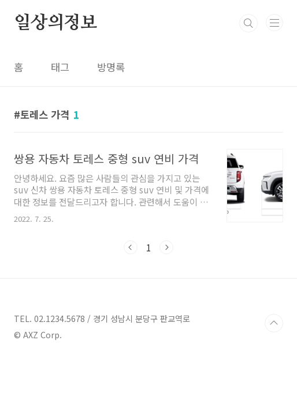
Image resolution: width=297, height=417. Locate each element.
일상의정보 (55, 23)
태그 (60, 67)
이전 (131, 247)
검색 (248, 23)
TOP (274, 323)
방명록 (111, 67)
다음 (166, 247)
